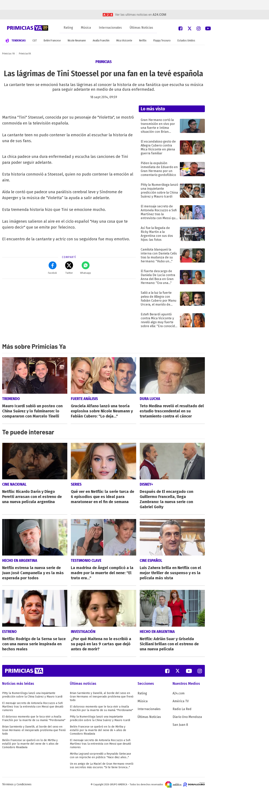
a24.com (159, 14)
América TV (181, 699)
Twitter (69, 267)
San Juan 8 (180, 723)
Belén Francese (52, 40)
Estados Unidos (186, 40)
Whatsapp (85, 267)
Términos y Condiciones (16, 783)
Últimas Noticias (141, 27)
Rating (68, 27)
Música (86, 27)
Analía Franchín (101, 40)
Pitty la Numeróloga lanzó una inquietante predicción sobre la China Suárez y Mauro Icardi (32, 693)
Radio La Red (182, 707)
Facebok (52, 267)
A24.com (179, 692)
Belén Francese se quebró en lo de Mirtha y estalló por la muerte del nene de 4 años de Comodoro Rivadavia (30, 742)
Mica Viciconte (124, 40)
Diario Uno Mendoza (187, 715)
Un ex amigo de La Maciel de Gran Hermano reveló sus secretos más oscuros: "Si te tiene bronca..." (101, 764)
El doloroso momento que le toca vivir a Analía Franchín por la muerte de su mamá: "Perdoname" (33, 716)
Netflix (142, 40)
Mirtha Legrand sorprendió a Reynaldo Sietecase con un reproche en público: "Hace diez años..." (100, 754)
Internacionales (110, 27)
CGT (34, 40)
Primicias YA (8, 53)
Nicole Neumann (77, 40)
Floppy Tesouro (162, 40)
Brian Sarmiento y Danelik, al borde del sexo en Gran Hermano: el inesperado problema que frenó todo (34, 728)
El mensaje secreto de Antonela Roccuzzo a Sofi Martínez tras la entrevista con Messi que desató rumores (32, 705)
